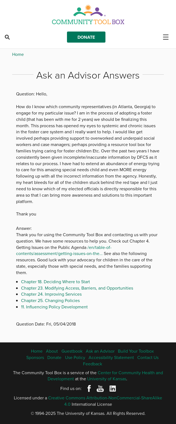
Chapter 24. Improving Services (51, 294)
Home (18, 54)
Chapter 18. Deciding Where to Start (55, 282)
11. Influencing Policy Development (54, 307)
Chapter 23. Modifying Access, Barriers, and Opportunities (77, 288)
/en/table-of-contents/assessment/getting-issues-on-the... (64, 250)
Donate (86, 37)
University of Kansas (106, 379)
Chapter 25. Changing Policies (50, 300)
